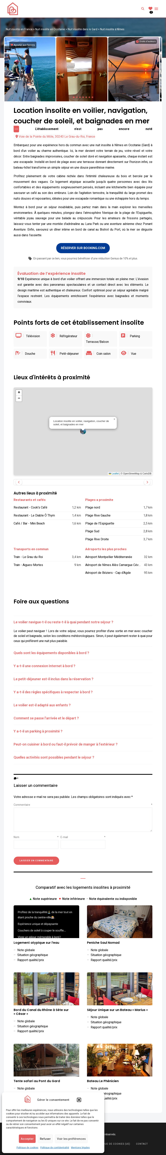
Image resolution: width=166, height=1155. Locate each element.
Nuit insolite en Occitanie (50, 29)
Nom (36, 835)
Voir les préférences (71, 1139)
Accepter (27, 1139)
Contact (142, 1142)
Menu (156, 9)
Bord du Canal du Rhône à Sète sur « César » (41, 1010)
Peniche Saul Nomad (103, 941)
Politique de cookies (27, 1147)
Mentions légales (80, 1147)
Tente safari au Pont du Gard (37, 1079)
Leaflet (114, 471)
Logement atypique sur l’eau (36, 941)
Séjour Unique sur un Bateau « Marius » (117, 1008)
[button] (79, 1100)
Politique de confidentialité (54, 1147)
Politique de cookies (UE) (112, 1142)
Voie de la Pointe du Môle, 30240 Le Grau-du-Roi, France (55, 134)
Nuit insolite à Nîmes (112, 29)
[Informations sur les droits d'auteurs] (146, 41)
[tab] (83, 620)
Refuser (45, 1139)
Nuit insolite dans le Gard (82, 29)
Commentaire (83, 803)
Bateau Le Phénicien (103, 1079)
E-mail (83, 835)
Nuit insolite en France (19, 29)
